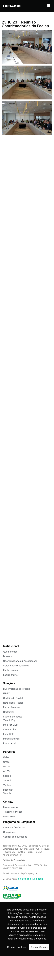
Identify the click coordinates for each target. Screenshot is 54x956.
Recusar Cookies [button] (16, 947)
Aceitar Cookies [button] (39, 947)
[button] (48, 5)
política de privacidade (30, 878)
